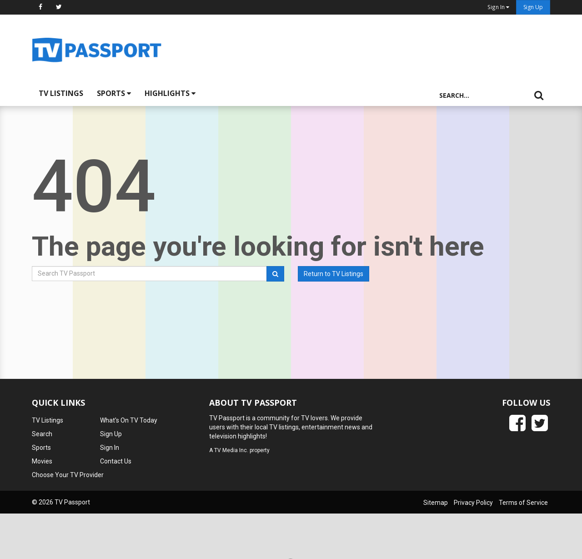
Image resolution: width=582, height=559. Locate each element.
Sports (114, 93)
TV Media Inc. (231, 450)
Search (42, 434)
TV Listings (61, 93)
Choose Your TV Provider (68, 474)
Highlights (170, 93)
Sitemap (435, 502)
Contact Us (115, 461)
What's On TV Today (128, 420)
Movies (42, 461)
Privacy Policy (473, 502)
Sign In (109, 447)
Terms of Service (523, 502)
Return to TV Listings (333, 273)
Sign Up (533, 7)
